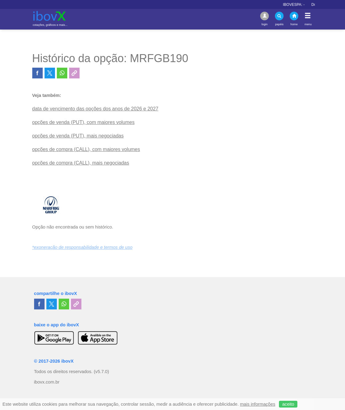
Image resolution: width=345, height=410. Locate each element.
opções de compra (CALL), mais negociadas (80, 162)
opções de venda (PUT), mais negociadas (78, 135)
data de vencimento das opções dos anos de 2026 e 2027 (95, 108)
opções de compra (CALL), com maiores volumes (86, 149)
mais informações (257, 404)
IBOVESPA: (296, 4)
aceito (288, 404)
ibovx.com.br (47, 382)
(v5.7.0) (101, 371)
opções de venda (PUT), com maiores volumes (83, 122)
